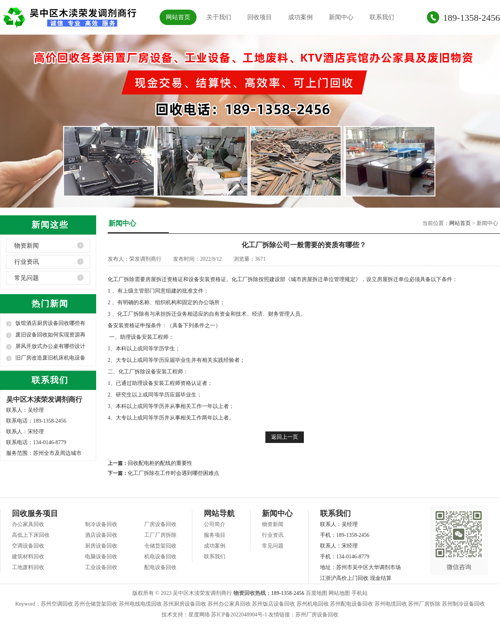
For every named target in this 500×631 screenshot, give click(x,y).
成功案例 (300, 17)
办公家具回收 (28, 524)
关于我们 (219, 17)
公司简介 (214, 524)
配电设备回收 (160, 567)
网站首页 (178, 17)
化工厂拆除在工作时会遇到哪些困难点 (173, 473)
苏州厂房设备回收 (316, 615)
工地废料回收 (28, 567)
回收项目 (259, 17)
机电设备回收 (160, 556)
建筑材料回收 (28, 556)
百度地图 (316, 593)
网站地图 (339, 593)
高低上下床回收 (31, 535)
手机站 (360, 593)
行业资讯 (26, 261)
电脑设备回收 (101, 556)
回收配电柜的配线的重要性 (160, 463)
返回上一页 (284, 437)
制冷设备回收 (101, 524)
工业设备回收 (101, 567)
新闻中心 (341, 17)
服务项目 (214, 535)
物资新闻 (26, 245)
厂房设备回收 (160, 524)
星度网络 (199, 615)
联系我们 (382, 17)
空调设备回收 (28, 546)
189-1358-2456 (471, 18)
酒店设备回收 (101, 535)
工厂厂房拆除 (160, 535)
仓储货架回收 (160, 546)
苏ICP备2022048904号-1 (239, 615)
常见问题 (26, 278)
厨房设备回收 (101, 546)
